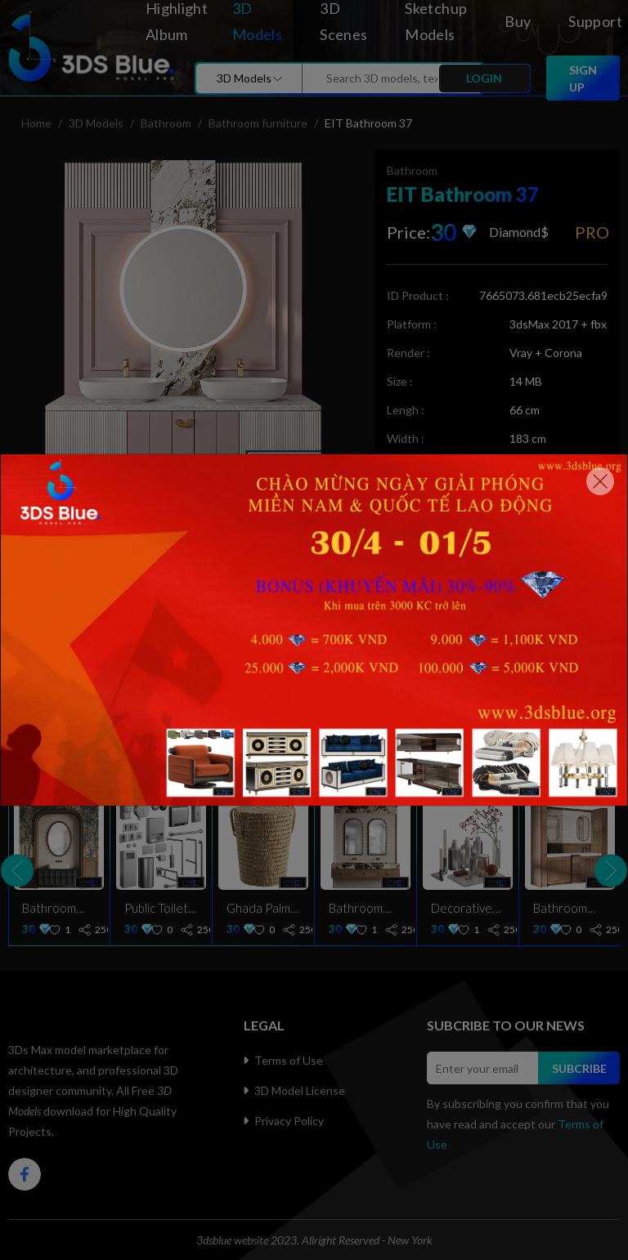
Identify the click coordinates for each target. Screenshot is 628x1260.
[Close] (600, 481)
